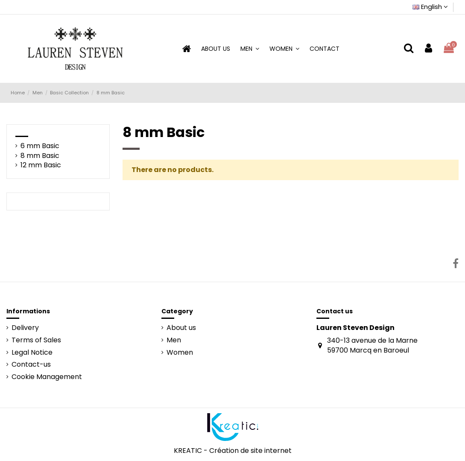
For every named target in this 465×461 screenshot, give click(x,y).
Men (174, 340)
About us (181, 328)
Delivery (25, 328)
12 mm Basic (40, 165)
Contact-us (31, 364)
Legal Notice (32, 352)
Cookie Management (47, 377)
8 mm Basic (39, 155)
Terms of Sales (36, 340)
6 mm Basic (39, 146)
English (430, 6)
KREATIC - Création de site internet (233, 450)
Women (180, 352)
